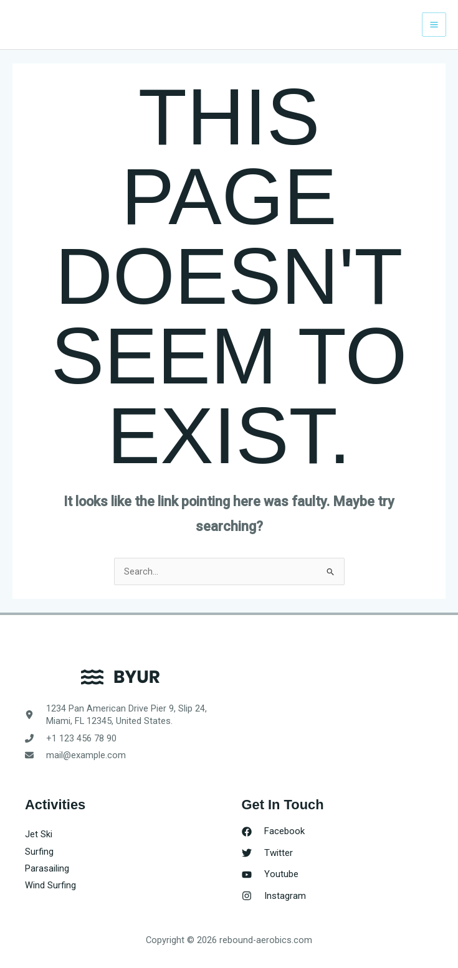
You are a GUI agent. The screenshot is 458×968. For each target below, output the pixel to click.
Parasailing (47, 868)
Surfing (39, 851)
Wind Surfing (50, 885)
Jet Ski (38, 834)
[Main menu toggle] (434, 24)
